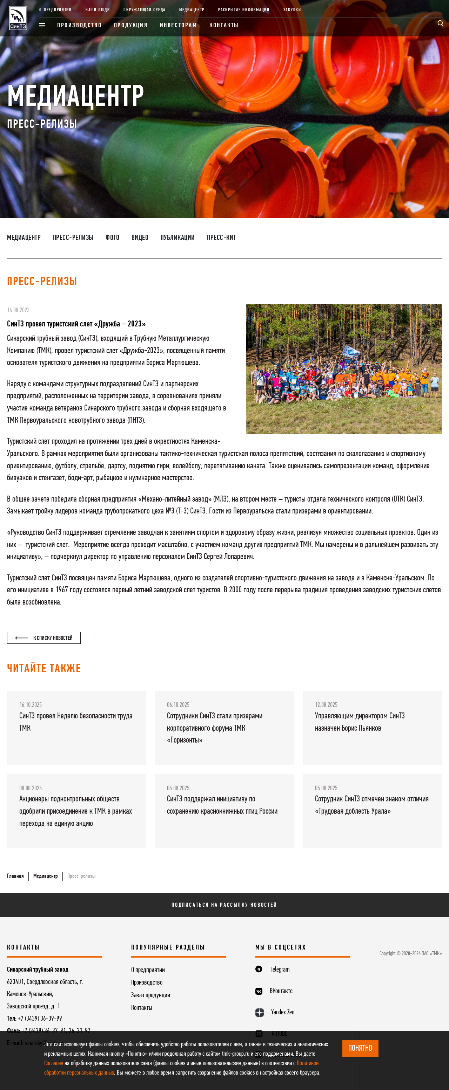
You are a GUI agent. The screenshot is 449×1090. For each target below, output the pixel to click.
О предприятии (55, 10)
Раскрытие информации (244, 10)
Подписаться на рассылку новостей (224, 905)
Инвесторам (178, 25)
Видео (140, 238)
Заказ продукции (150, 995)
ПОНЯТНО (360, 1048)
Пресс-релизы (73, 238)
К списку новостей (44, 638)
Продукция (131, 25)
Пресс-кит (221, 238)
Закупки (292, 10)
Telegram (280, 969)
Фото (112, 238)
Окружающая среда (144, 10)
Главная (15, 876)
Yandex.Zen (282, 1012)
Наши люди (98, 10)
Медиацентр (192, 10)
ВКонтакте (281, 991)
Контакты (224, 25)
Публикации (178, 238)
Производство (79, 25)
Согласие (53, 1063)
